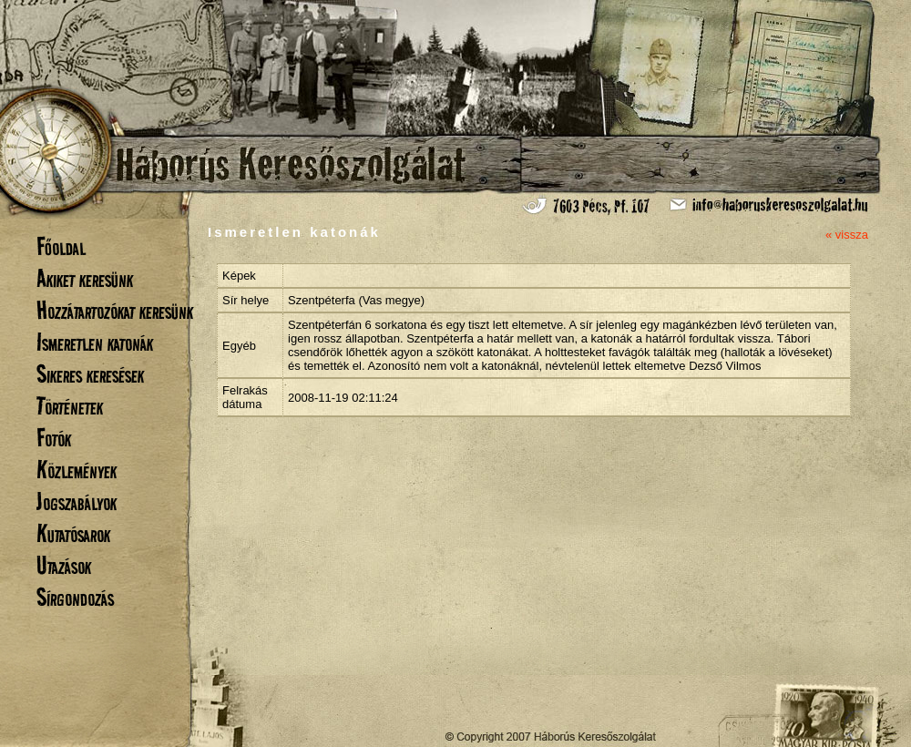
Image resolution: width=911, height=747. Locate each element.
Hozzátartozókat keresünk (114, 310)
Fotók (53, 438)
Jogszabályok (76, 501)
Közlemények (76, 470)
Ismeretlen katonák (94, 342)
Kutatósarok (73, 533)
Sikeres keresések (90, 374)
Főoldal (61, 246)
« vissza (846, 234)
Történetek (69, 406)
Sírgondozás (75, 597)
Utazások (63, 565)
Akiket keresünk (84, 278)
